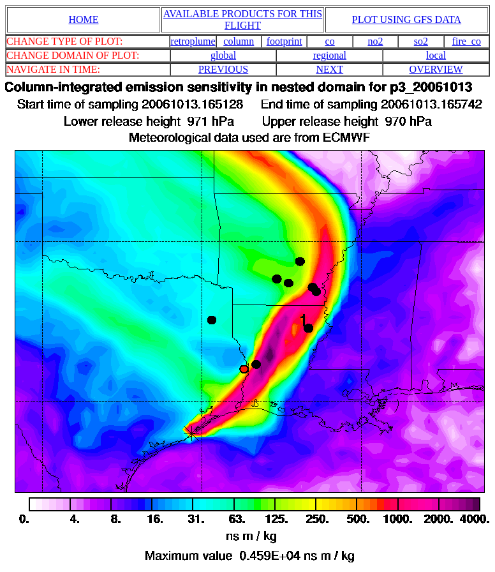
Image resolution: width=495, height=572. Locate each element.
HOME (83, 19)
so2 (421, 41)
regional (329, 55)
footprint (284, 41)
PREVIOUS (223, 69)
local (436, 55)
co (330, 41)
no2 (375, 41)
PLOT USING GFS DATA (406, 19)
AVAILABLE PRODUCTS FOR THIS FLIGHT (242, 19)
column (238, 41)
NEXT (330, 69)
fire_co (466, 41)
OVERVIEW (436, 69)
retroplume (192, 41)
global (223, 55)
